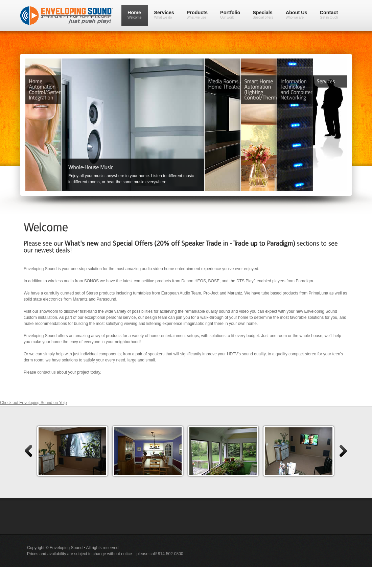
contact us (46, 372)
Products (197, 14)
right (344, 451)
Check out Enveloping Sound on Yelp (33, 402)
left (28, 451)
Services (164, 14)
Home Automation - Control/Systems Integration (58, 74)
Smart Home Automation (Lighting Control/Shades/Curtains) (273, 74)
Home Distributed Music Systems (147, 74)
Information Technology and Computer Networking (309, 74)
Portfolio (230, 14)
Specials (263, 14)
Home (134, 14)
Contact (329, 14)
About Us (296, 14)
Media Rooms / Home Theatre (237, 74)
